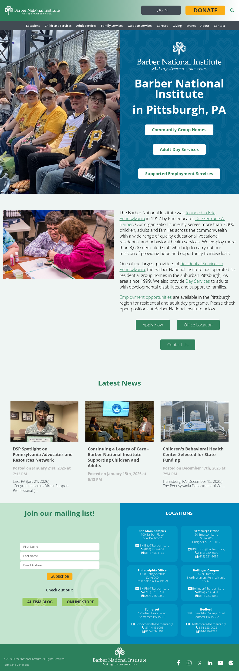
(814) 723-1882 (208, 596)
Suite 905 (206, 538)
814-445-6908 (154, 627)
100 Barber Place (152, 534)
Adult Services (86, 25)
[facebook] (178, 663)
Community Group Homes (179, 129)
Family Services (112, 25)
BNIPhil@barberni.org (154, 588)
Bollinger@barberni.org (208, 588)
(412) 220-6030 (208, 552)
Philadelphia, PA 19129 (152, 581)
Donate (205, 10)
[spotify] (231, 663)
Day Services (197, 281)
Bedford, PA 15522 (206, 617)
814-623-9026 (208, 627)
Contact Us (177, 344)
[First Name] (59, 546)
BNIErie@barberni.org (154, 545)
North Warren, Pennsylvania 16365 (206, 579)
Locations (33, 25)
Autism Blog (40, 601)
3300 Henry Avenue (152, 574)
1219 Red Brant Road (152, 613)
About (204, 25)
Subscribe (59, 576)
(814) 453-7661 (154, 549)
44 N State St (206, 574)
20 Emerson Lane (206, 534)
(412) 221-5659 (208, 556)
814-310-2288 (208, 631)
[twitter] (199, 663)
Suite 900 (152, 577)
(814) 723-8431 (208, 592)
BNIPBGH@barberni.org (208, 549)
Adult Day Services (179, 149)
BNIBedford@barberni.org (208, 624)
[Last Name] (59, 556)
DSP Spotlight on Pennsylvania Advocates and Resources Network (44, 421)
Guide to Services (140, 25)
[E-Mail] (59, 565)
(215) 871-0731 (154, 592)
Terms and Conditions (16, 664)
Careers (162, 25)
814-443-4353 (154, 631)
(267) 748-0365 (154, 596)
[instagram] (189, 663)
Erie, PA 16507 (152, 538)
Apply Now (153, 325)
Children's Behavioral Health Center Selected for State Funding (195, 421)
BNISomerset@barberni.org (154, 624)
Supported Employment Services (179, 173)
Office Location (198, 325)
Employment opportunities (146, 297)
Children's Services (58, 25)
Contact (219, 25)
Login (161, 10)
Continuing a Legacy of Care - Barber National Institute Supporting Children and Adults (119, 421)
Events (191, 25)
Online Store (80, 601)
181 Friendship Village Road (206, 613)
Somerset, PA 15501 (152, 617)
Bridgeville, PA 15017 (206, 542)
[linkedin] (210, 663)
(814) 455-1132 (154, 552)
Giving (177, 25)
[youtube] (220, 663)
